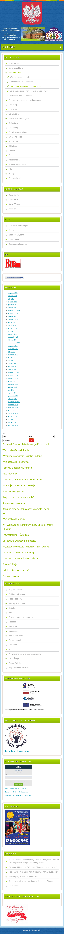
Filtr (31, 440)
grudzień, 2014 (13, 425)
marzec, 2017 (12, 358)
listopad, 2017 (12, 340)
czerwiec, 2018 (13, 319)
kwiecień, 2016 (13, 384)
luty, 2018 (11, 331)
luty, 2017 (11, 360)
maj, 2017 (11, 352)
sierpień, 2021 (12, 293)
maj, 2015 (11, 410)
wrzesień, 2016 (13, 375)
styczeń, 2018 (12, 334)
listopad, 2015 (12, 399)
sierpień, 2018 (12, 316)
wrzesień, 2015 (13, 405)
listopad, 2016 (12, 369)
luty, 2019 (11, 299)
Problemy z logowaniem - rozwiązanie (18, 795)
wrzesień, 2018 (13, 313)
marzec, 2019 (12, 296)
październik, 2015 (14, 402)
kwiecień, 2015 (13, 413)
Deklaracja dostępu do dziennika (16, 792)
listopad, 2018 (12, 307)
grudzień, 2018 (13, 305)
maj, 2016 (11, 381)
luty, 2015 (11, 419)
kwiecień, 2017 (13, 355)
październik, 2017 (14, 343)
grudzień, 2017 (13, 337)
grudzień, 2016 (13, 366)
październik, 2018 (14, 310)
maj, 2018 (11, 322)
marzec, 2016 (12, 387)
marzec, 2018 (12, 328)
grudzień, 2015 (13, 396)
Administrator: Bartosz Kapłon (32, 930)
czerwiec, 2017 (13, 349)
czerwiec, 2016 (13, 378)
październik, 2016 (14, 372)
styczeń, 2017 (12, 363)
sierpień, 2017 (12, 346)
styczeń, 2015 (12, 422)
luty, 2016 (11, 390)
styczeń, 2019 (12, 302)
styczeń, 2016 (12, 393)
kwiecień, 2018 (13, 325)
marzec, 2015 (12, 416)
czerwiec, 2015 (13, 408)
